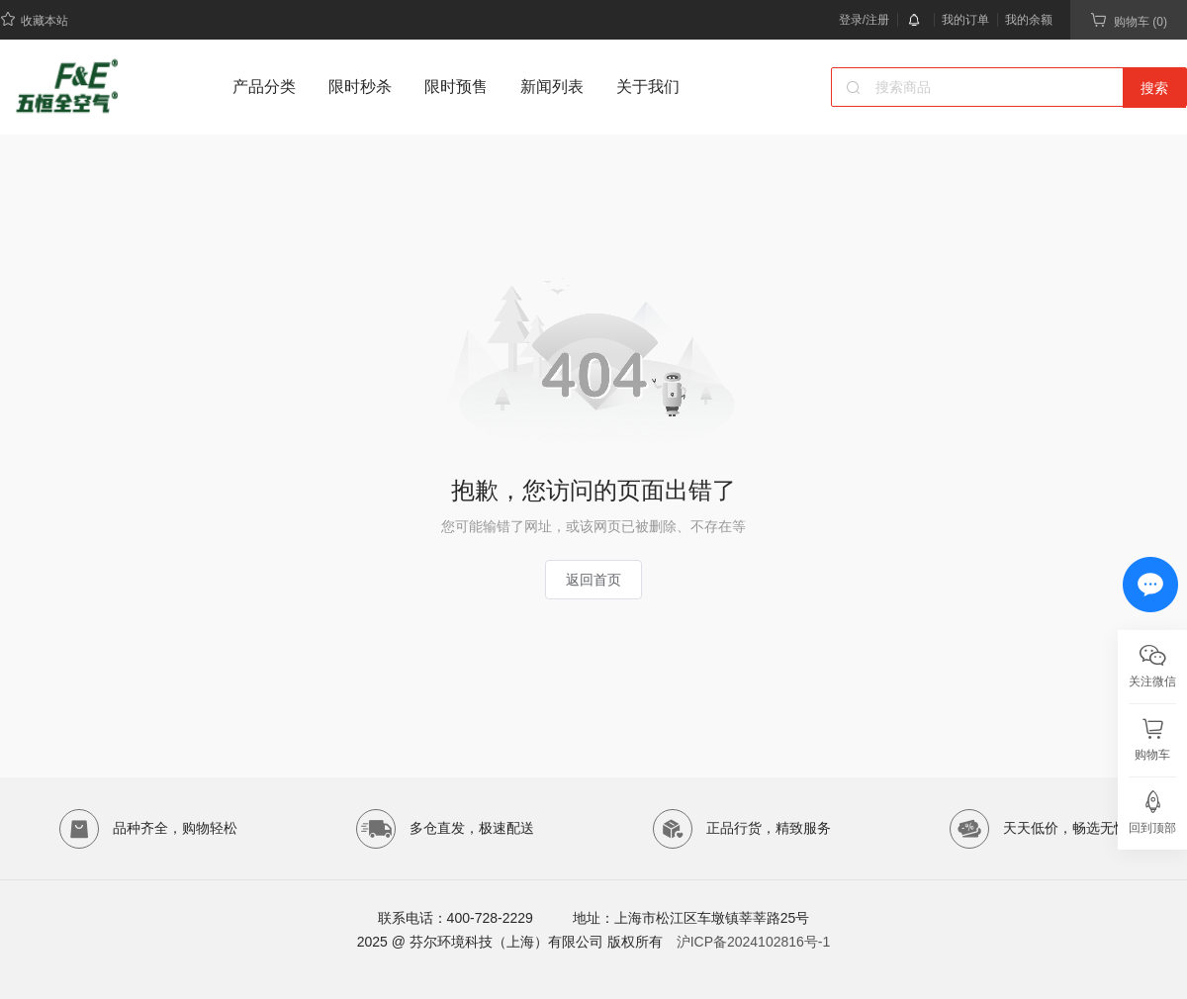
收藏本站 (34, 19)
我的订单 (965, 20)
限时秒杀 (360, 86)
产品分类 (264, 86)
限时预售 (456, 86)
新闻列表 (552, 86)
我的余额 (1028, 20)
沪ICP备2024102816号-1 (754, 942)
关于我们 (648, 86)
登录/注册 (864, 20)
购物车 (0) (1128, 20)
